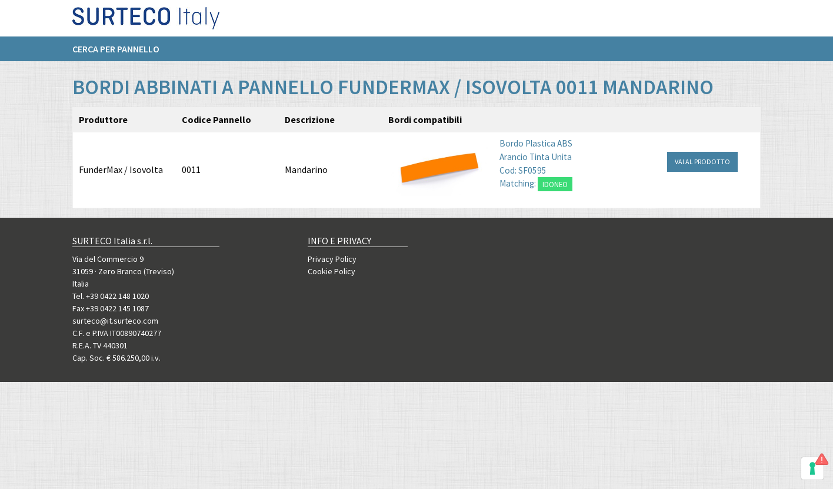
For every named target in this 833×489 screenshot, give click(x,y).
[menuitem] (121, 53)
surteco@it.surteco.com (115, 320)
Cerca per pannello (115, 53)
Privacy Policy (332, 259)
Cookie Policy (331, 271)
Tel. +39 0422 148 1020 (110, 296)
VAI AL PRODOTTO (702, 161)
